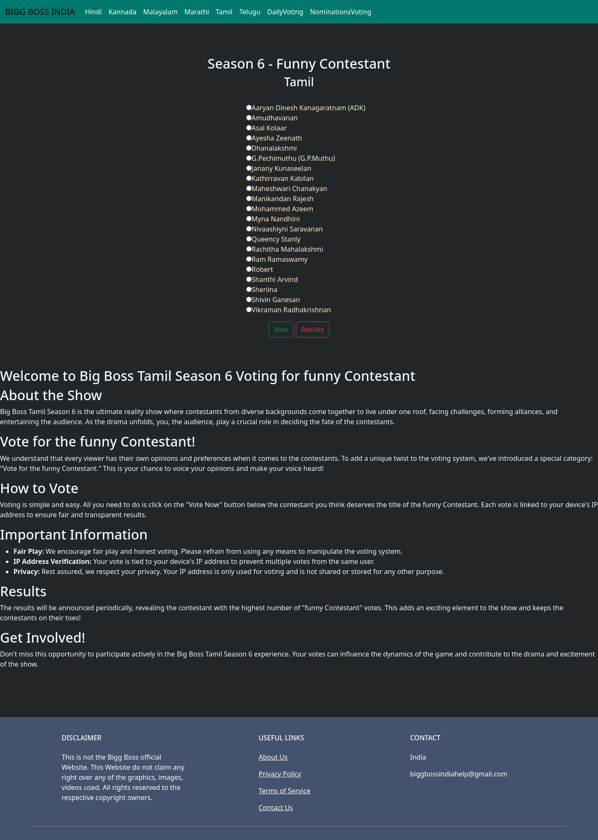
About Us (273, 757)
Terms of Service (285, 790)
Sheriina (261, 289)
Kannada (122, 11)
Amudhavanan (272, 117)
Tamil (224, 11)
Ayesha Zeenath (274, 138)
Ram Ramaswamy (277, 259)
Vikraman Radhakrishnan (288, 309)
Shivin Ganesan (273, 299)
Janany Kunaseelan (278, 168)
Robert (259, 269)
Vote (281, 329)
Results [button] (312, 329)
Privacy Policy (280, 774)
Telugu (249, 11)
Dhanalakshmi (271, 148)
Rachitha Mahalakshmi (284, 249)
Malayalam (160, 11)
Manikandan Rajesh (280, 198)
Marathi (196, 11)
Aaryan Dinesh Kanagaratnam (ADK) (305, 107)
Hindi (93, 11)
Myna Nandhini (273, 218)
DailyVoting (285, 11)
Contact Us (276, 807)
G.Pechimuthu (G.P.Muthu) (290, 158)
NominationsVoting (341, 11)
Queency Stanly (273, 239)
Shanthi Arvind (272, 279)
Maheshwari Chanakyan (286, 188)
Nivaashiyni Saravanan (284, 229)
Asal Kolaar (266, 128)
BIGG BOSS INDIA (40, 11)
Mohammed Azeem (280, 208)
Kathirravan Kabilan (280, 178)
